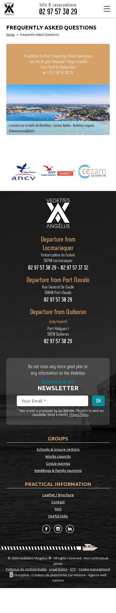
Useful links (58, 516)
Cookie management (94, 569)
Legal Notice (58, 569)
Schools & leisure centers (58, 449)
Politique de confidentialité (26, 569)
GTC (73, 569)
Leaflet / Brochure (58, 495)
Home (10, 34)
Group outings (58, 463)
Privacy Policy (78, 414)
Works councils (58, 456)
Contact (58, 502)
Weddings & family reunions (58, 470)
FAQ (58, 509)
